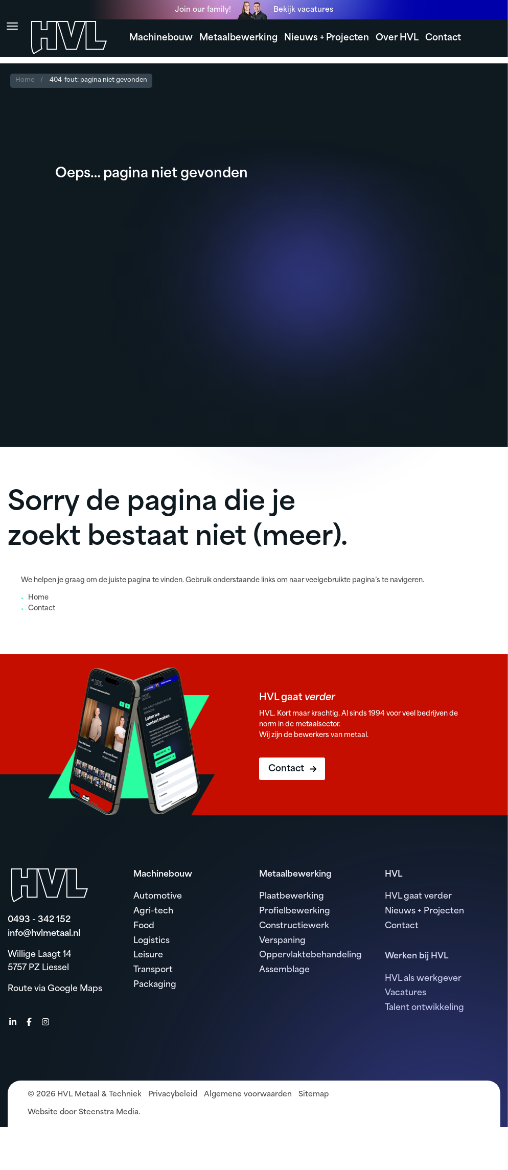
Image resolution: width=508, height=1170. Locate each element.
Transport (153, 970)
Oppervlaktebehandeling (310, 955)
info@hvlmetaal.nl (44, 934)
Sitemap (313, 1094)
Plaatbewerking (291, 896)
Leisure (148, 955)
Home (24, 80)
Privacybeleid (172, 1094)
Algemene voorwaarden (248, 1094)
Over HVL (397, 38)
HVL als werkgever (423, 979)
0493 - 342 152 (39, 920)
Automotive (157, 896)
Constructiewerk (294, 926)
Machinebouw (161, 38)
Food (143, 926)
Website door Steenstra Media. (84, 1112)
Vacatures (405, 993)
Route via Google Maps (55, 989)
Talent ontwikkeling (424, 1008)
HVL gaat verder (418, 896)
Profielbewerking (294, 911)
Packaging (154, 985)
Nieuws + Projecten (326, 38)
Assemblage (284, 970)
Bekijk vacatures (303, 10)
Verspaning (282, 941)
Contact (443, 38)
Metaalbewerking (238, 38)
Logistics (151, 941)
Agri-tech (153, 911)
